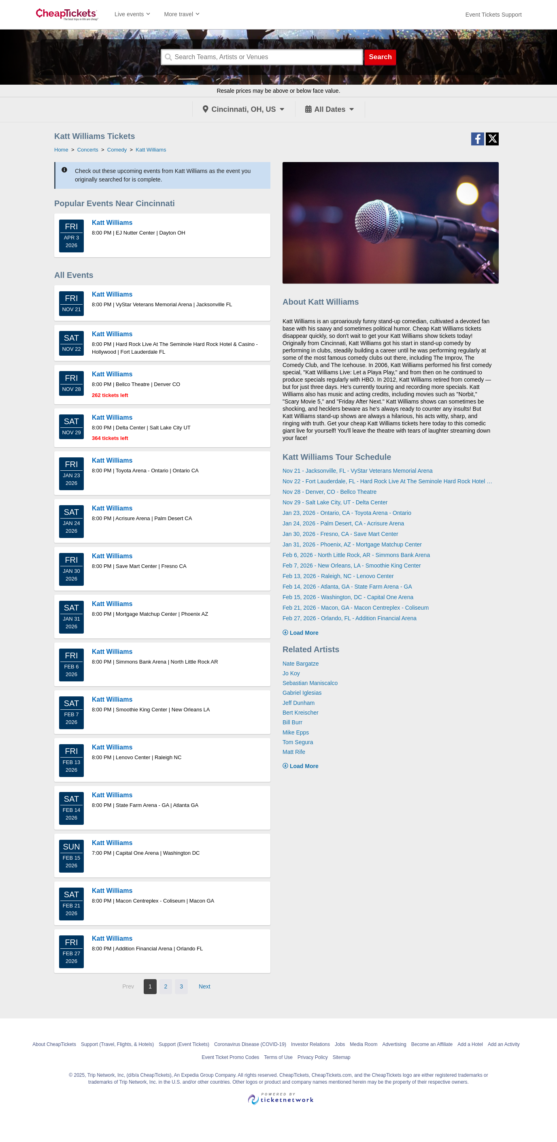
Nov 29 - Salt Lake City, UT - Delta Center (335, 502)
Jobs (340, 1044)
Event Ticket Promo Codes (230, 1057)
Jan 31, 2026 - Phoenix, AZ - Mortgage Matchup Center (352, 544)
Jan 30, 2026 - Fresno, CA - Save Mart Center (340, 534)
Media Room (363, 1044)
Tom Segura (298, 742)
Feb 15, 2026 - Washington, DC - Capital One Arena (348, 597)
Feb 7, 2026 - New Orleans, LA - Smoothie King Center (352, 565)
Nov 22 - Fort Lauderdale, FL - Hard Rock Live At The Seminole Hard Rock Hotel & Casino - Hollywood (388, 481)
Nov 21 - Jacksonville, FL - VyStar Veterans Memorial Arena (358, 470)
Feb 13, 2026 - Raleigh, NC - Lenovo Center (338, 576)
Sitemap (342, 1057)
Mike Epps (296, 732)
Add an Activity (504, 1044)
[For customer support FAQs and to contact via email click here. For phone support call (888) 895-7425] (493, 14)
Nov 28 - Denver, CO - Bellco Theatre (329, 492)
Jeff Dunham (299, 703)
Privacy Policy (313, 1057)
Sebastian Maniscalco (310, 683)
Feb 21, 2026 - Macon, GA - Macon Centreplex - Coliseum (356, 607)
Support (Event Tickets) (184, 1044)
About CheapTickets (54, 1044)
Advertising (394, 1044)
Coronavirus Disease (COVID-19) (250, 1044)
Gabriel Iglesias (302, 692)
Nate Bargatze (301, 663)
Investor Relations (310, 1044)
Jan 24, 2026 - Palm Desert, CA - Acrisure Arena (343, 523)
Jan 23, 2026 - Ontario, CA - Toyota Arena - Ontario (347, 513)
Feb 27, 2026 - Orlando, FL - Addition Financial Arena (350, 618)
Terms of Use (278, 1057)
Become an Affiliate (432, 1044)
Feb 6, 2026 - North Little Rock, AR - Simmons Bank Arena (356, 555)
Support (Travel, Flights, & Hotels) (117, 1044)
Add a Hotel (470, 1044)
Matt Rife (294, 752)
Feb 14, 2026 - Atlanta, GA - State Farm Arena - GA (347, 586)
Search (380, 57)
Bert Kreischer (301, 712)
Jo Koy (291, 673)
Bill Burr (292, 722)
